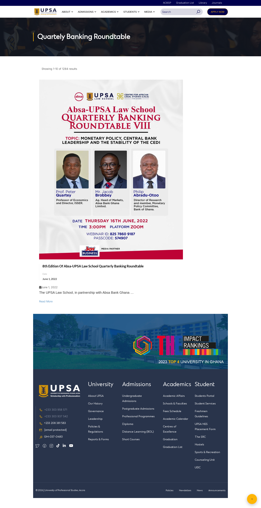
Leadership (95, 429)
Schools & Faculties (175, 413)
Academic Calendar (175, 429)
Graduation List (185, 2)
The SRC (200, 447)
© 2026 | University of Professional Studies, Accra (60, 500)
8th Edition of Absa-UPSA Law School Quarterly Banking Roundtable (93, 276)
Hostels (199, 454)
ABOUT (138, 11)
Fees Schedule (172, 421)
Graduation (170, 449)
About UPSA (96, 406)
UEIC (198, 477)
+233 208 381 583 (52, 433)
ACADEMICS (180, 11)
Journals (217, 2)
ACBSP (167, 2)
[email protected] (55, 440)
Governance (96, 421)
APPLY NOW (217, 21)
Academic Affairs (174, 406)
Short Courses (131, 449)
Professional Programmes (138, 426)
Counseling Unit (205, 470)
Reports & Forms (98, 449)
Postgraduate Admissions (138, 418)
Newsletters (185, 500)
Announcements (216, 500)
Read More (46, 311)
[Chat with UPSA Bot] (252, 499)
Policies (169, 500)
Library (203, 2)
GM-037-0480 (51, 447)
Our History (95, 413)
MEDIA (221, 11)
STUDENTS (202, 11)
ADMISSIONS (158, 11)
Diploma (127, 434)
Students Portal (204, 406)
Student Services (205, 413)
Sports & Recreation (207, 462)
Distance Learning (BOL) (138, 441)
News (200, 500)
